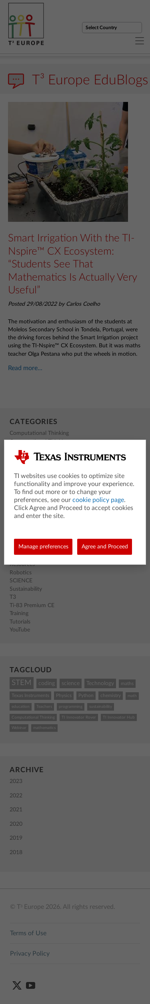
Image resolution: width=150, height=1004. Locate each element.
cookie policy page (98, 500)
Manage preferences (43, 547)
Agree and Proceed (105, 547)
